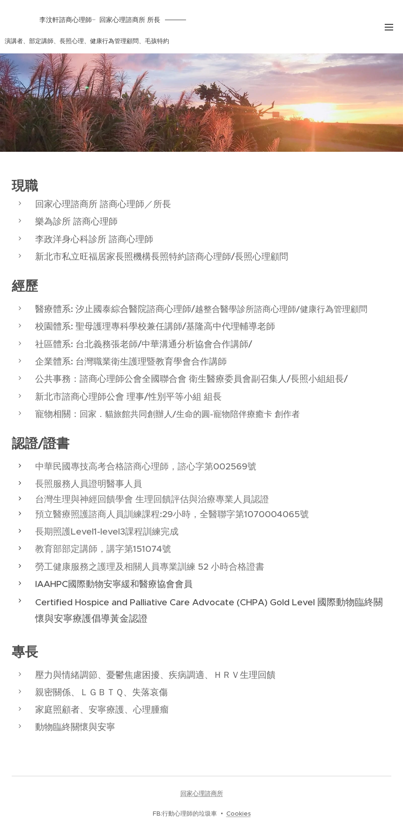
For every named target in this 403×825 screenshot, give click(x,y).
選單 (389, 27)
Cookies (238, 814)
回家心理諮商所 (201, 793)
